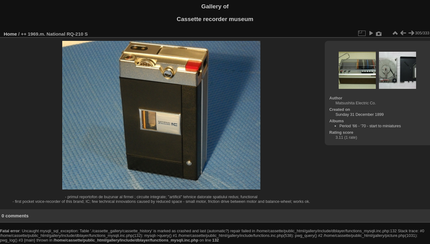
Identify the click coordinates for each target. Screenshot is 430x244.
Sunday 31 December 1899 (360, 114)
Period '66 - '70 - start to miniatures (370, 126)
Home (10, 34)
